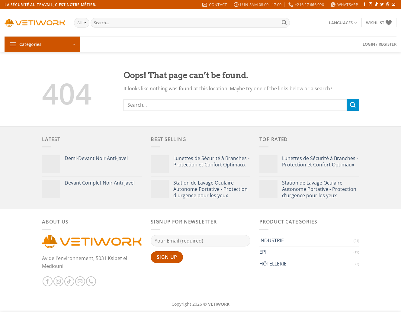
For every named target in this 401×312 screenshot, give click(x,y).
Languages (343, 23)
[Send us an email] (393, 4)
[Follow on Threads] (388, 4)
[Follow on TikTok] (376, 4)
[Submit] (284, 23)
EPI (262, 252)
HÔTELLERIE (273, 263)
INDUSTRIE (271, 240)
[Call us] (91, 281)
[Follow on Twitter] (382, 4)
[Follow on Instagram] (370, 4)
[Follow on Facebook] (364, 4)
